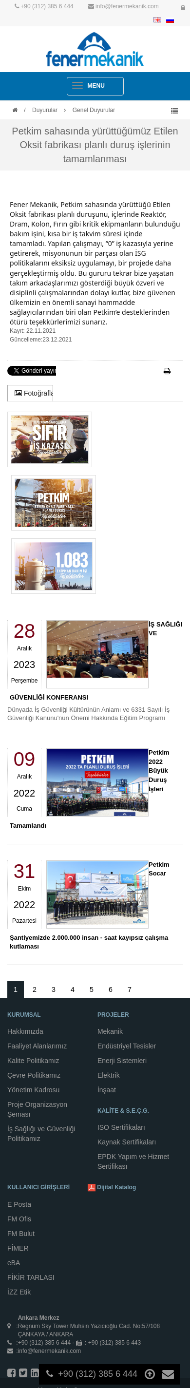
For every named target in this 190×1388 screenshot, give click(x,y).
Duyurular (44, 110)
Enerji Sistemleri (122, 1061)
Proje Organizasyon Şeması (37, 1109)
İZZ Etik (19, 1292)
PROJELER (113, 1014)
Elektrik (108, 1075)
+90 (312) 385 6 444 (46, 6)
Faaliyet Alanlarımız (37, 1046)
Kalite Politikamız (33, 1061)
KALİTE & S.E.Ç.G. (123, 1110)
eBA (13, 1263)
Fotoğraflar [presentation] (34, 393)
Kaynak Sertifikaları (126, 1142)
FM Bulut (21, 1233)
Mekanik (110, 1031)
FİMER (18, 1248)
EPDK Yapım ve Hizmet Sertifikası (133, 1161)
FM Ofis (19, 1219)
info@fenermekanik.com (127, 6)
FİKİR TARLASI (31, 1277)
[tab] (30, 393)
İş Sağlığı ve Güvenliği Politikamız (41, 1133)
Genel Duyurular (94, 110)
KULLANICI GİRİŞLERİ (38, 1187)
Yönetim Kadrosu (33, 1090)
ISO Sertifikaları (121, 1127)
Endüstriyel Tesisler (126, 1046)
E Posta (19, 1204)
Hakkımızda (25, 1031)
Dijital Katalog (112, 1188)
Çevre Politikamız (33, 1075)
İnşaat (106, 1090)
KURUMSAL (24, 1014)
